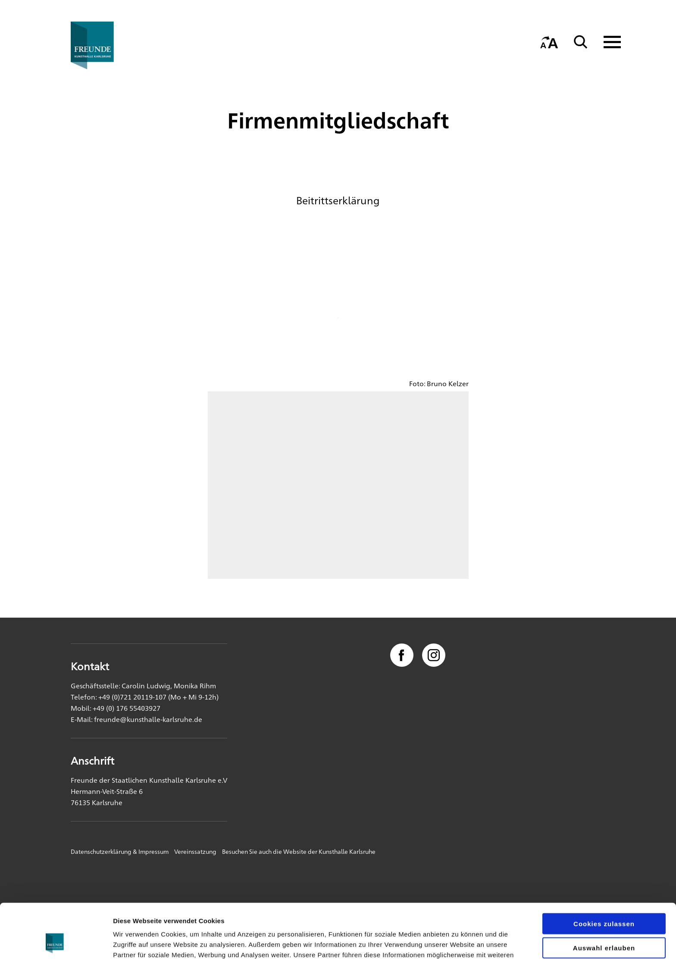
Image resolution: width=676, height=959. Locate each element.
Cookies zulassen (604, 872)
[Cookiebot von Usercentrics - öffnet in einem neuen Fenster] (56, 942)
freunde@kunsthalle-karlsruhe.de (148, 719)
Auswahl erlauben (604, 897)
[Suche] (580, 42)
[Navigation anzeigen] (607, 42)
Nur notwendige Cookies (604, 921)
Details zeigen (458, 942)
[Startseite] (112, 45)
